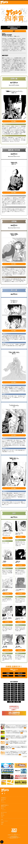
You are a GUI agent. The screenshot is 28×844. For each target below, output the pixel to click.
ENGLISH (20, 673)
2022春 (7, 691)
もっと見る (25, 756)
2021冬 (14, 691)
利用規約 (2, 822)
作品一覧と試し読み (4, 812)
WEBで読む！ (14, 121)
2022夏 (21, 689)
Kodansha (11, 836)
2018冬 (14, 699)
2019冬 (7, 697)
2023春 (21, 687)
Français (20, 675)
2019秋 (14, 697)
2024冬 (14, 683)
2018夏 (10, 701)
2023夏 (14, 687)
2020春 (21, 695)
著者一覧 (2, 800)
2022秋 (14, 689)
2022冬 (7, 689)
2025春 (7, 683)
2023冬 (21, 685)
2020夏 (14, 695)
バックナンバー (3, 802)
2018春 (17, 701)
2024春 (14, 685)
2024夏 (7, 685)
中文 (8, 675)
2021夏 (7, 693)
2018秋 (21, 699)
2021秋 (21, 691)
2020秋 (7, 695)
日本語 (7, 673)
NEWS (2, 819)
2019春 (7, 699)
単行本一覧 (2, 815)
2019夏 (21, 697)
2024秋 (21, 683)
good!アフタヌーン (4, 805)
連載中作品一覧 (3, 799)
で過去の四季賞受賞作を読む (14, 713)
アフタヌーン (3, 797)
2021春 (14, 693)
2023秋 (7, 687)
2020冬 (21, 693)
